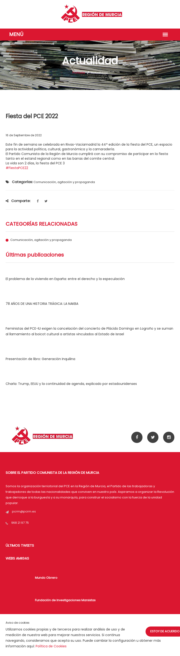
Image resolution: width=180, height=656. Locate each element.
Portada (78, 72)
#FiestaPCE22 (17, 168)
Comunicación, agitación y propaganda (41, 240)
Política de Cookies (51, 646)
